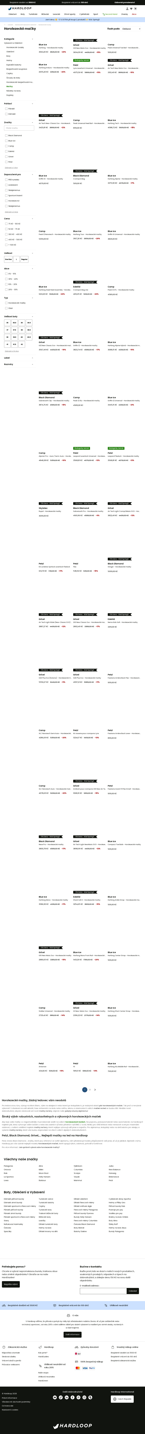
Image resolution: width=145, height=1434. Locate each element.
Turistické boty (45, 1210)
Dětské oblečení (81, 1199)
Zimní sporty (69, 14)
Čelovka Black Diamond (84, 1224)
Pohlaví (18, 104)
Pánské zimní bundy (12, 1213)
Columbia (78, 1170)
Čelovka (7, 1228)
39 (7, 337)
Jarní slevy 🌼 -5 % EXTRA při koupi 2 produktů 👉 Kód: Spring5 (72, 20)
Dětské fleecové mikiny (84, 1203)
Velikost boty (18, 317)
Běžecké (45, 14)
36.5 (29, 323)
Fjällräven (78, 1166)
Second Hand (109, 14)
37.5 (14, 330)
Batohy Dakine (80, 1231)
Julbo (111, 1166)
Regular (24, 259)
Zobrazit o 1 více (11, 168)
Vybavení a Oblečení (13, 43)
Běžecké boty (45, 1217)
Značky (18, 122)
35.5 (14, 323)
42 (22, 344)
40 (22, 337)
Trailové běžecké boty (48, 1213)
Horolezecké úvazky (15, 47)
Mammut (78, 1180)
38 (22, 330)
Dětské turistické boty (48, 1224)
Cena (18, 219)
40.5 (29, 337)
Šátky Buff (113, 1224)
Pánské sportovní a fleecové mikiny (19, 1217)
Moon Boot (43, 1173)
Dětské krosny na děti (48, 1231)
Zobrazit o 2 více (11, 212)
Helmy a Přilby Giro (117, 1203)
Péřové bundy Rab (117, 1206)
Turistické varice (46, 1199)
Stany (6, 1221)
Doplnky (9, 95)
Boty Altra (113, 1221)
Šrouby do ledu (13, 78)
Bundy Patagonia (116, 1231)
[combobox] (19, 128)
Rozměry (18, 364)
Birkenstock (114, 1177)
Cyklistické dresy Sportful (120, 1199)
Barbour (42, 1180)
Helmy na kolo (45, 1228)
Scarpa (77, 1173)
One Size (8, 259)
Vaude (77, 1177)
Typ (18, 298)
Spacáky (7, 1231)
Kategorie (18, 39)
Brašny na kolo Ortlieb (118, 1217)
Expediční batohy (13, 65)
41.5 (14, 344)
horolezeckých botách (75, 1122)
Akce (134, 14)
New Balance (114, 1170)
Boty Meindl (79, 1228)
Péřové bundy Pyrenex (84, 1213)
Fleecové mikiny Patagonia (86, 1210)
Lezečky (42, 1221)
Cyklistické (84, 14)
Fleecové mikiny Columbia (85, 1221)
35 (7, 323)
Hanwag (112, 1173)
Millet (41, 1170)
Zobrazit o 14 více (12, 351)
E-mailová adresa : (90, 1286)
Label (18, 358)
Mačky (9, 86)
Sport (95, 14)
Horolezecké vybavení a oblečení (25, 25)
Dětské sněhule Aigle (83, 1206)
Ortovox (7, 1170)
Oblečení (13, 14)
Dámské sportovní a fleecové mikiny (20, 1206)
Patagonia (8, 1166)
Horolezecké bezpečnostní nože (20, 82)
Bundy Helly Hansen (83, 1217)
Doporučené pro (18, 174)
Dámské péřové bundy (14, 1199)
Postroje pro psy (116, 1210)
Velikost (18, 253)
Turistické (33, 14)
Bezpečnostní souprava (16, 69)
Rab (5, 1173)
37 (7, 330)
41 (7, 344)
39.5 (14, 337)
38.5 (29, 330)
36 (22, 323)
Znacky (124, 14)
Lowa (6, 1180)
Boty (23, 14)
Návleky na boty (13, 91)
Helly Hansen (44, 1177)
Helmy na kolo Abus (117, 1228)
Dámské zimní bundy (13, 1203)
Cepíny (9, 73)
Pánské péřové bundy (13, 1210)
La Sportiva (8, 1177)
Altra (41, 1166)
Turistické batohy (46, 1203)
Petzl (111, 1180)
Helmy (9, 60)
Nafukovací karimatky (13, 1224)
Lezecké (56, 14)
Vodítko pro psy (115, 1213)
